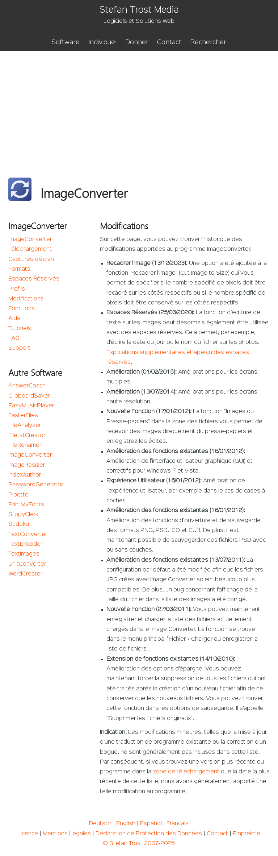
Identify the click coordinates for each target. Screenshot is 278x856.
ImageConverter (30, 239)
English (125, 823)
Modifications (26, 299)
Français (178, 823)
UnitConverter (27, 564)
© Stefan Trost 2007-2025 (139, 843)
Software (65, 42)
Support (19, 348)
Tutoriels (19, 328)
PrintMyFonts (26, 504)
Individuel (102, 42)
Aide (14, 318)
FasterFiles (23, 415)
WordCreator (25, 574)
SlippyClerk (23, 514)
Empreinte (246, 833)
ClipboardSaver (29, 396)
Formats (19, 269)
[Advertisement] (139, 105)
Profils (16, 289)
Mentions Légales (67, 833)
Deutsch (100, 823)
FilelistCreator (26, 435)
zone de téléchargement (186, 771)
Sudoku (18, 524)
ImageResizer (26, 465)
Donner (136, 42)
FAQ (14, 338)
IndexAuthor (24, 475)
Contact (169, 42)
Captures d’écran (31, 259)
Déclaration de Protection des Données (149, 833)
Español (151, 823)
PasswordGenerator (35, 484)
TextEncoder (25, 544)
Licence (27, 833)
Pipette (18, 495)
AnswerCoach (27, 385)
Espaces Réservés (33, 279)
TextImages (23, 554)
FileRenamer (24, 445)
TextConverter (27, 534)
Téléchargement (30, 249)
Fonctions (21, 308)
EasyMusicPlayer (31, 405)
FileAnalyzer (24, 425)
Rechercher (208, 42)
